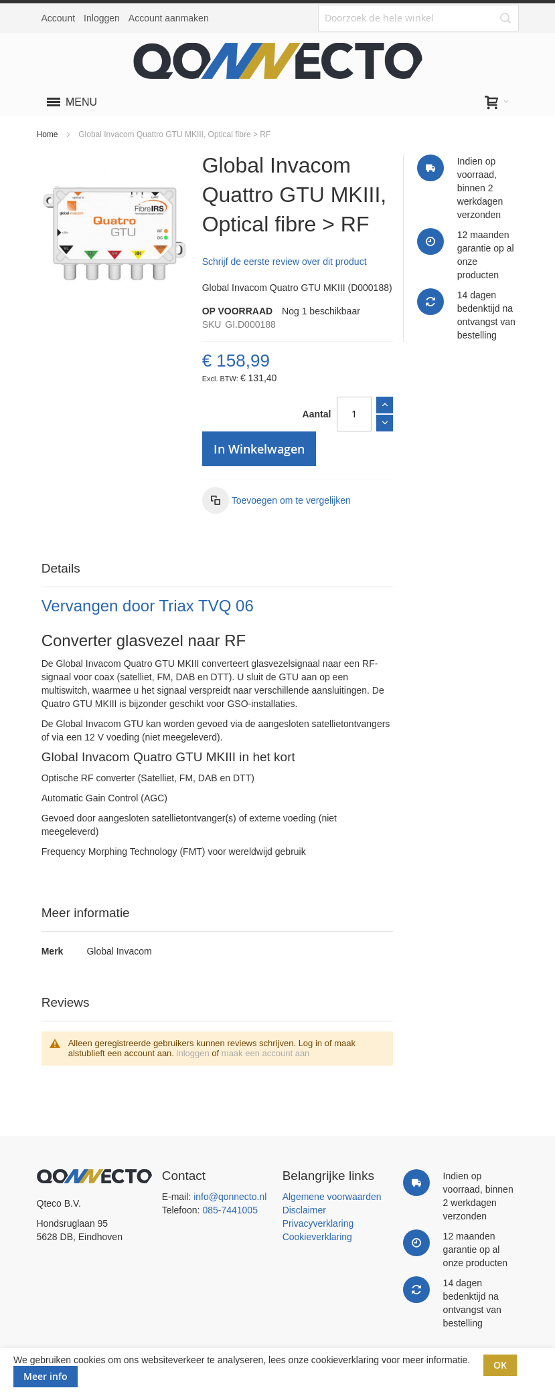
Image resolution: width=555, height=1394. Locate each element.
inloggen (193, 1053)
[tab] (218, 569)
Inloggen (102, 18)
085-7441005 (230, 1210)
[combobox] (418, 18)
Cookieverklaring (317, 1236)
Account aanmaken (169, 18)
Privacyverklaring (318, 1223)
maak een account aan (266, 1053)
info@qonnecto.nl (229, 1196)
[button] (276, 500)
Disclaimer (304, 1210)
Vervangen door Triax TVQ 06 (148, 606)
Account (59, 18)
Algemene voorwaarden (332, 1196)
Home (47, 134)
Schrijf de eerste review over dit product (284, 261)
